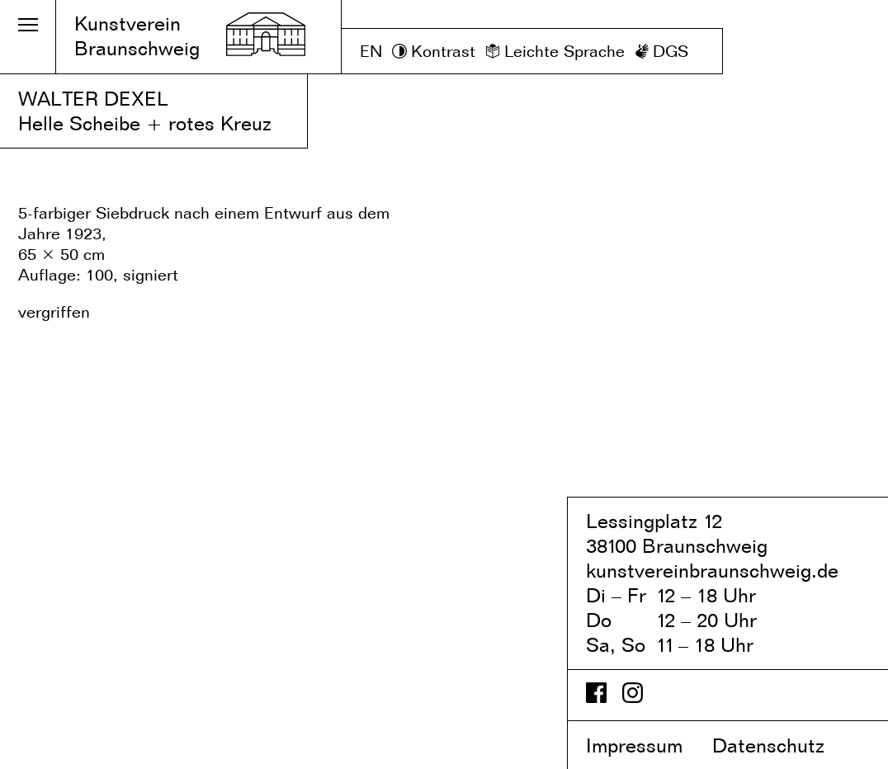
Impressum (646, 745)
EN (371, 51)
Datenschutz (782, 745)
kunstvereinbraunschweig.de (712, 571)
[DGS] (662, 51)
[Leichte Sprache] (555, 51)
